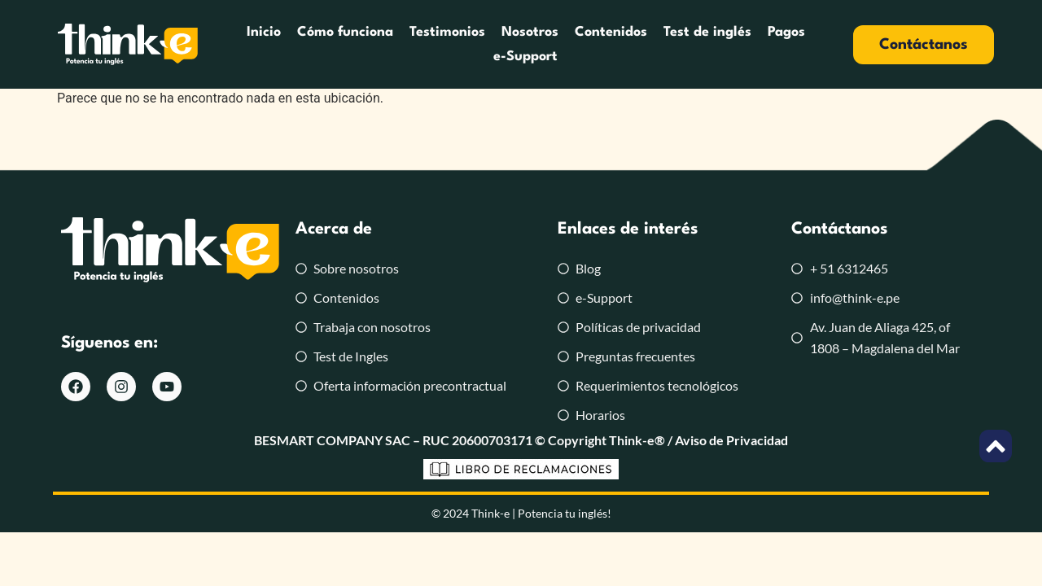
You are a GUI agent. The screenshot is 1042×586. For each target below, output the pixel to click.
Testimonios (447, 32)
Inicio (264, 32)
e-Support (525, 56)
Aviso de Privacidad (731, 440)
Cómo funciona (345, 32)
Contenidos (611, 32)
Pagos (786, 32)
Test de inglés (707, 32)
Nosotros (529, 32)
